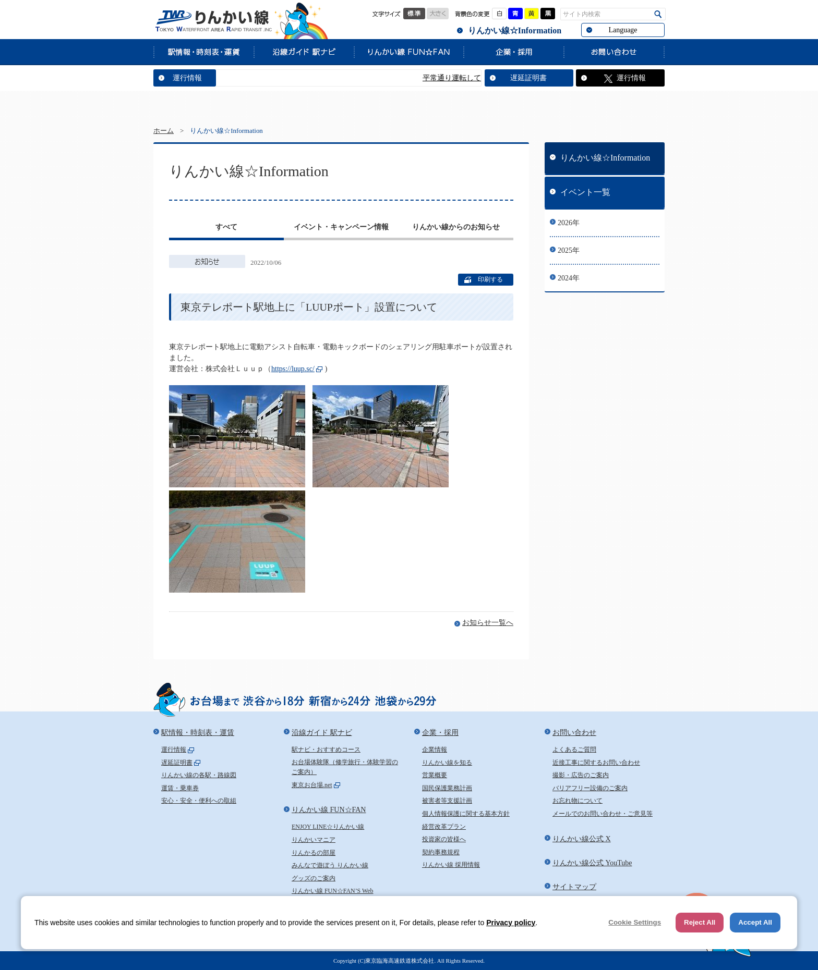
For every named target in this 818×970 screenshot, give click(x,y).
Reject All (699, 922)
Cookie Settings (634, 922)
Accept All (755, 922)
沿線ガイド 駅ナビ (304, 51)
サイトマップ (574, 887)
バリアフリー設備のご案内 (590, 788)
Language (622, 30)
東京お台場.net (312, 785)
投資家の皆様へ (444, 839)
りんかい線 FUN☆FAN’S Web (333, 890)
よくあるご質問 (574, 749)
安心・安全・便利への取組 (198, 800)
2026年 (569, 223)
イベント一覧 (585, 192)
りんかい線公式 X (581, 839)
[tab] (226, 228)
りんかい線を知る (447, 762)
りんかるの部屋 (313, 852)
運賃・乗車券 (180, 788)
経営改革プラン (444, 826)
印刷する (490, 279)
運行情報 (187, 78)
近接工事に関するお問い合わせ (596, 762)
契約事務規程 (441, 852)
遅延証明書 (528, 78)
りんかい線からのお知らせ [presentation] (456, 227)
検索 (658, 14)
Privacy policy (510, 922)
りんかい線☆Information (514, 30)
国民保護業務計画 (447, 788)
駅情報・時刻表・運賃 (203, 51)
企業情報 (434, 749)
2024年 (569, 278)
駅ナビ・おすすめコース (326, 749)
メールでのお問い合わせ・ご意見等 (602, 813)
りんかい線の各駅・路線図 (198, 775)
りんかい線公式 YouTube (592, 863)
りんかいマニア (313, 839)
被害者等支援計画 (447, 800)
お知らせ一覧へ (487, 623)
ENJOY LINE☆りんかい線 (328, 826)
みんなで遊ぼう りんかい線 (330, 865)
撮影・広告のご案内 (580, 775)
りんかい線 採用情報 (451, 864)
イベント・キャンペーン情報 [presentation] (341, 227)
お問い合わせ (614, 51)
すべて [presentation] (226, 227)
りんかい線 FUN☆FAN (408, 51)
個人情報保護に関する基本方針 (466, 813)
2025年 (569, 250)
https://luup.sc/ (293, 369)
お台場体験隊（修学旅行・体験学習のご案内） (345, 767)
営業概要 (434, 775)
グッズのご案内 (313, 878)
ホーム (163, 130)
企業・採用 (513, 51)
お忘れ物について (577, 800)
